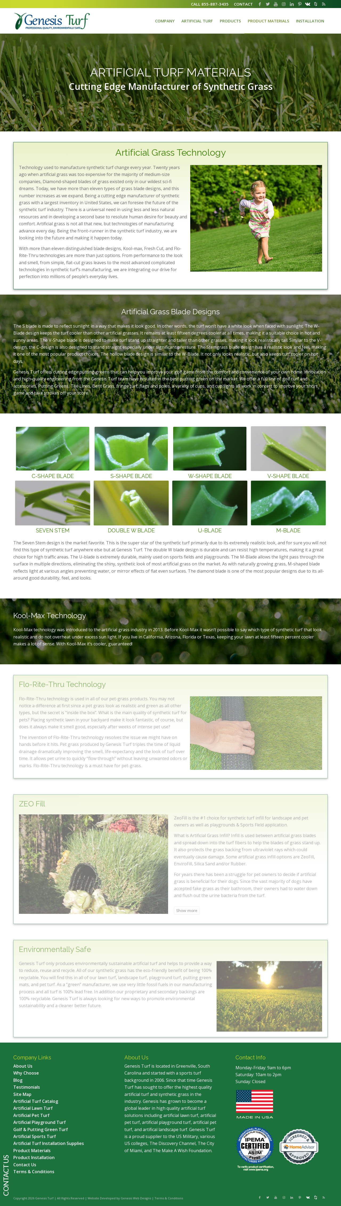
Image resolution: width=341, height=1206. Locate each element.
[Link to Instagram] (284, 4)
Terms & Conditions (169, 1198)
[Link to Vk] (308, 4)
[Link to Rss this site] (324, 4)
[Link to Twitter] (268, 4)
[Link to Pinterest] (300, 4)
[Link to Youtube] (276, 4)
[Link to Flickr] (316, 4)
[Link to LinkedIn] (292, 4)
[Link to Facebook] (260, 4)
